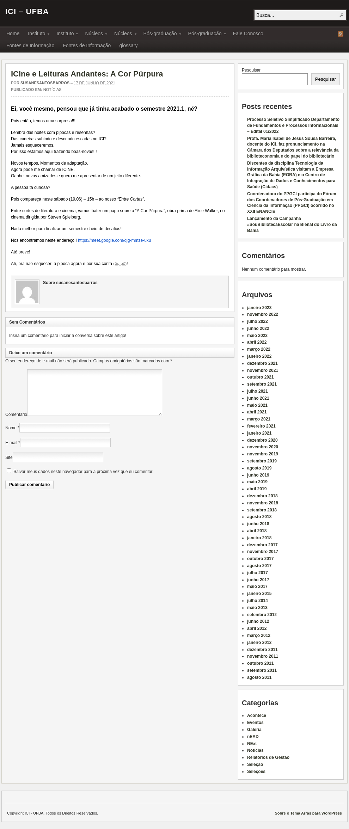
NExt (252, 743)
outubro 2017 (260, 558)
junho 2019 (258, 475)
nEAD (253, 736)
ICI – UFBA (27, 11)
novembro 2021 (262, 370)
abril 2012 (257, 628)
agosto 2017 (259, 565)
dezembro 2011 (262, 649)
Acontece (256, 715)
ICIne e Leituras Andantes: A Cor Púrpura (87, 73)
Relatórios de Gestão (268, 757)
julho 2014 (257, 600)
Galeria (254, 729)
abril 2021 (257, 412)
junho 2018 (258, 523)
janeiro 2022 (259, 356)
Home (12, 33)
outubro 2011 (260, 663)
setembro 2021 (262, 384)
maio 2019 (257, 481)
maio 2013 (257, 607)
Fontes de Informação (30, 45)
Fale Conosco (248, 33)
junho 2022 (258, 328)
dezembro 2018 (262, 495)
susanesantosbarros (44, 83)
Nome (11, 436)
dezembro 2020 (262, 440)
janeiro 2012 (259, 642)
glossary (128, 45)
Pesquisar (251, 70)
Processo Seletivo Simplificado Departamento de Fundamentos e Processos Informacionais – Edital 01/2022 (293, 125)
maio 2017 (257, 586)
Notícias (52, 89)
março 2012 (258, 635)
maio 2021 (257, 405)
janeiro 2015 (259, 593)
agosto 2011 (259, 677)
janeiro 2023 (259, 307)
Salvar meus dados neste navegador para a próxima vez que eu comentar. (83, 480)
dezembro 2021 (262, 363)
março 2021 (258, 419)
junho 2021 (258, 398)
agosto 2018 (259, 516)
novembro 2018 (262, 503)
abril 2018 (257, 530)
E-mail (11, 451)
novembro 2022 (262, 314)
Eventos (255, 722)
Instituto (36, 34)
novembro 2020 (262, 446)
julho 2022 (257, 321)
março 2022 (258, 349)
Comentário (16, 422)
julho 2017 (257, 572)
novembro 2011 (262, 656)
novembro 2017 (262, 551)
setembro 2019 (262, 461)
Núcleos (94, 34)
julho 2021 (257, 391)
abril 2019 (257, 488)
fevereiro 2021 (261, 426)
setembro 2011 (262, 670)
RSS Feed (340, 34)
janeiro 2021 (259, 433)
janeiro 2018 (259, 537)
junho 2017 (258, 579)
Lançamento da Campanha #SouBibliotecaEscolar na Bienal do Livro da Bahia (292, 224)
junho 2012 (258, 621)
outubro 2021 (260, 377)
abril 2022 (257, 342)
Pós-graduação (160, 34)
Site (9, 465)
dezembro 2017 (262, 544)
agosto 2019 (259, 468)
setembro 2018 (262, 510)
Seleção (255, 764)
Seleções (256, 771)
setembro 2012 (262, 614)
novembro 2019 (262, 454)
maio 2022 (257, 335)
